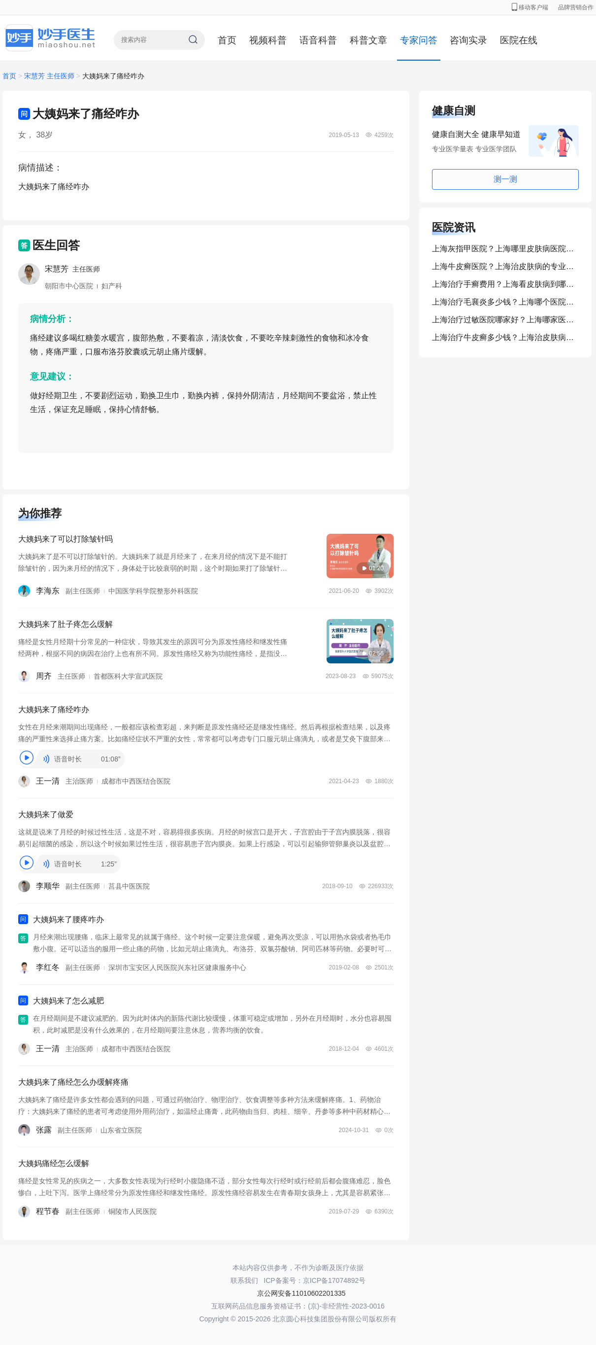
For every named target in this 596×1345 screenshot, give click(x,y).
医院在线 (518, 40)
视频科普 (268, 40)
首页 (227, 40)
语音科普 (318, 40)
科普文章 (368, 40)
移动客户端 (530, 7)
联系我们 (244, 1280)
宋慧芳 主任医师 (50, 76)
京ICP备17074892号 (334, 1280)
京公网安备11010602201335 (301, 1293)
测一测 (505, 179)
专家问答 (418, 40)
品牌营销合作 (576, 7)
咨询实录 (468, 40)
